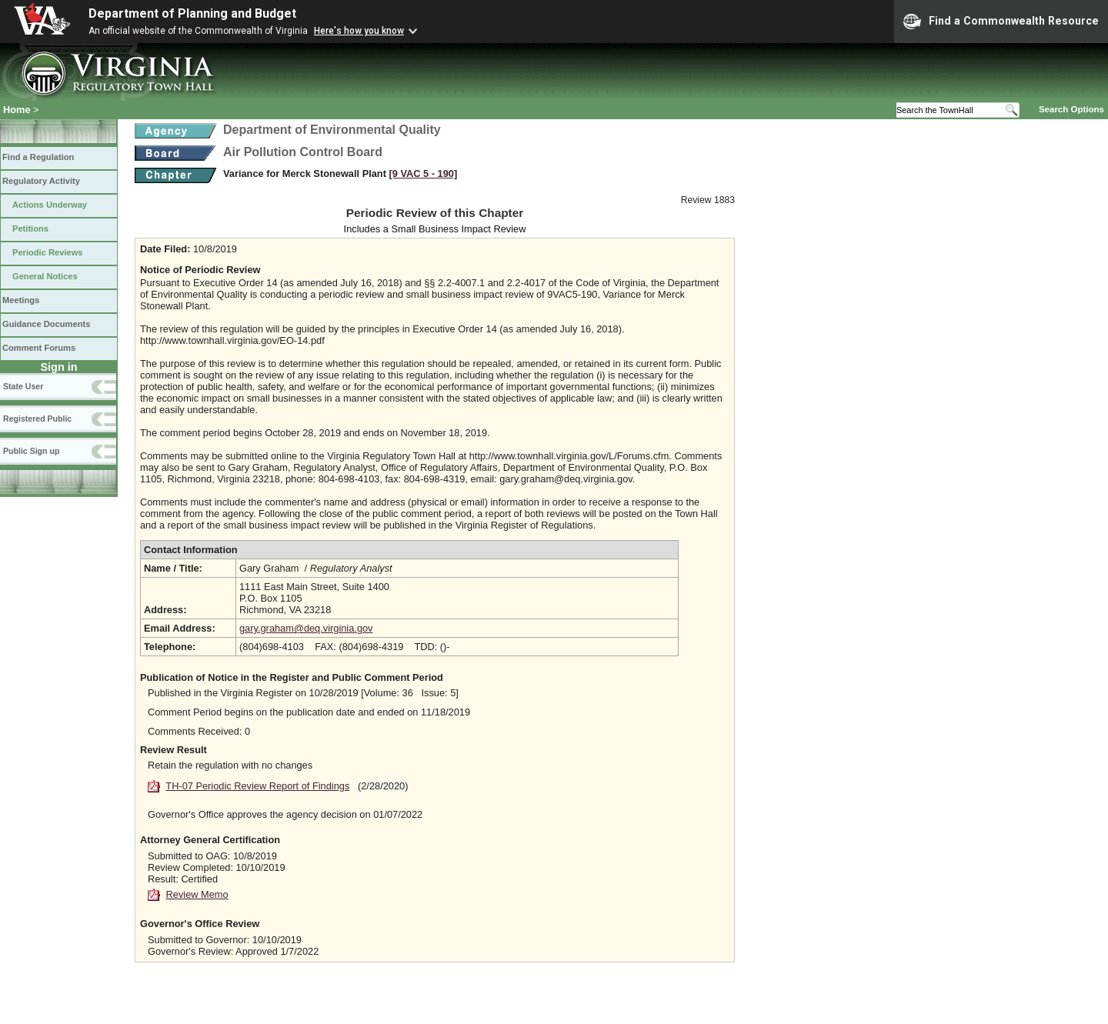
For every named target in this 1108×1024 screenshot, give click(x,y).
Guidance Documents (46, 324)
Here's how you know (359, 30)
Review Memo (197, 894)
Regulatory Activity (41, 180)
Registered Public (37, 418)
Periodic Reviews (47, 252)
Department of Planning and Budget (192, 13)
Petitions (30, 228)
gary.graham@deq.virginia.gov (306, 628)
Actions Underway (49, 204)
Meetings (20, 300)
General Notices (45, 276)
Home (17, 109)
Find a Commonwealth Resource (1001, 21)
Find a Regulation (38, 157)
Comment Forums (38, 347)
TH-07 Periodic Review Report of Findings (257, 786)
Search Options (1071, 109)
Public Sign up (31, 450)
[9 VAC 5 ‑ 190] (423, 173)
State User (23, 386)
